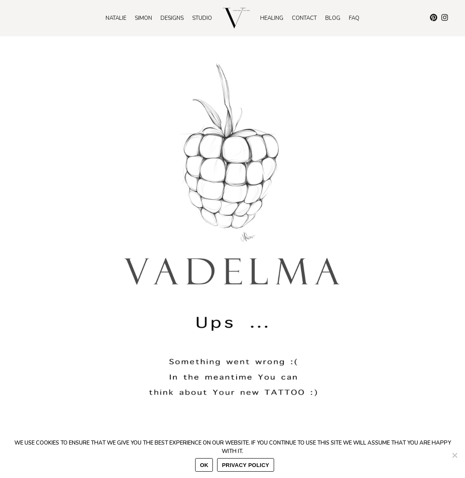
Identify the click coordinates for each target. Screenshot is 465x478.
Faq (354, 18)
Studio (202, 18)
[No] (454, 455)
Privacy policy (245, 465)
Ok (204, 465)
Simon (143, 18)
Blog (332, 18)
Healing (271, 18)
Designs (172, 18)
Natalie (116, 18)
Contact (304, 18)
